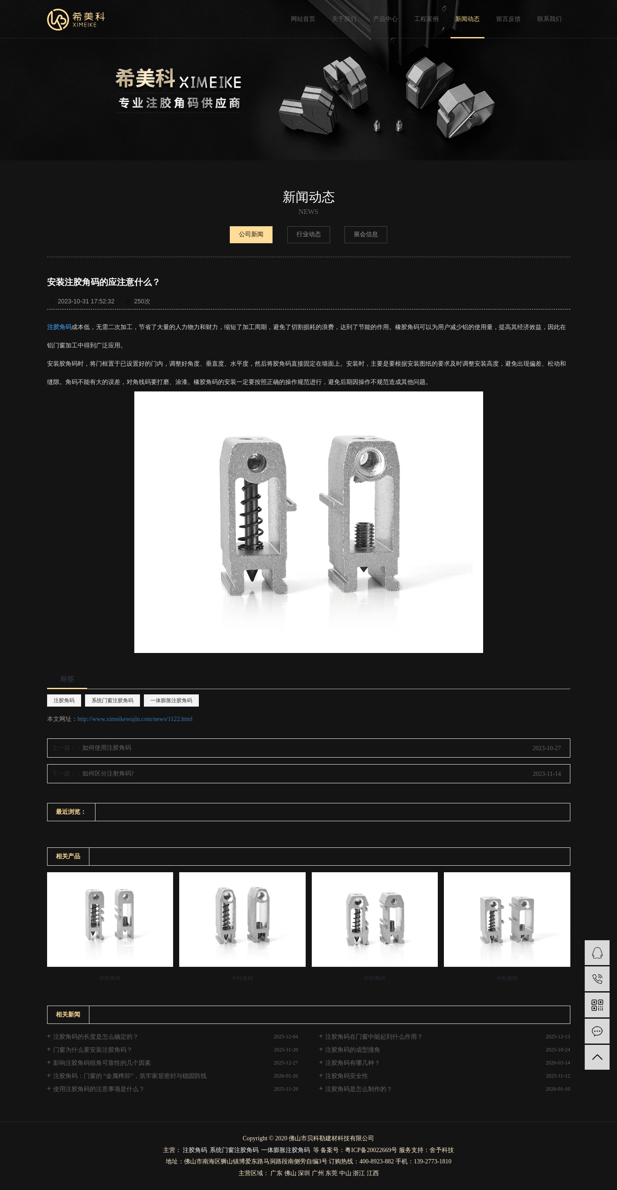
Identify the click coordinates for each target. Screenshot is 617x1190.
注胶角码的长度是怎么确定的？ (96, 1037)
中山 (345, 1173)
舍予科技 (442, 1150)
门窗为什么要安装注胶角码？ (93, 1050)
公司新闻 (251, 234)
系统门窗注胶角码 (112, 700)
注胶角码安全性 (346, 1076)
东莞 (331, 1173)
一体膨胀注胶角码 (171, 700)
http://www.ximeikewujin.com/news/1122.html (135, 719)
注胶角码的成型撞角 (352, 1050)
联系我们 (549, 19)
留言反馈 (508, 19)
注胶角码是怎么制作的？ (358, 1089)
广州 (318, 1173)
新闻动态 (467, 19)
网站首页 (303, 19)
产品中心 (385, 19)
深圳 (304, 1173)
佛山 (290, 1173)
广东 (276, 1173)
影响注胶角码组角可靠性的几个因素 (102, 1063)
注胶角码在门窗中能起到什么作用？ (374, 1037)
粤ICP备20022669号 (371, 1150)
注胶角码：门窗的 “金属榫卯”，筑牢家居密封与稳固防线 (130, 1076)
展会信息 (366, 234)
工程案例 (426, 19)
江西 (373, 1173)
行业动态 (309, 234)
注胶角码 (64, 700)
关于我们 (344, 19)
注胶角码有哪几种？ (352, 1063)
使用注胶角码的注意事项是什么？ (99, 1089)
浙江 (359, 1173)
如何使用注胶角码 (106, 748)
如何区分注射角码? (108, 773)
